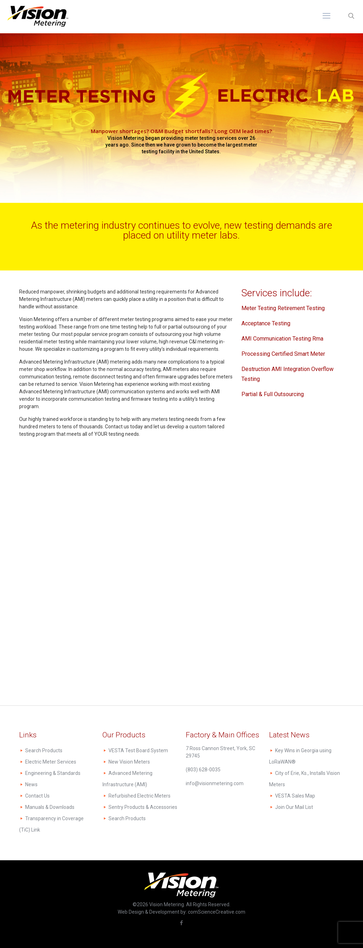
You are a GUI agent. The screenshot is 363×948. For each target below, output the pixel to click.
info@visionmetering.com (215, 783)
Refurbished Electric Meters (139, 796)
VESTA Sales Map (295, 796)
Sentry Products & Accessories (142, 807)
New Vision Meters (129, 762)
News (31, 784)
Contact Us (37, 796)
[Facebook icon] (181, 923)
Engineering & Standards (52, 773)
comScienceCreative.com (216, 912)
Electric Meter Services (50, 762)
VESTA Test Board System (138, 750)
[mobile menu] (326, 16)
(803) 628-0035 (203, 769)
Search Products (43, 750)
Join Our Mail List (294, 807)
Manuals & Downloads (49, 807)
